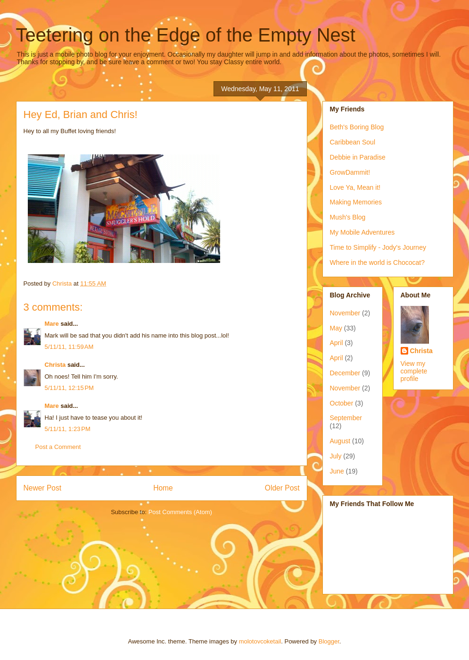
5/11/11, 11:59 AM (69, 346)
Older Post (282, 488)
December (345, 373)
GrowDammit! (350, 172)
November (345, 313)
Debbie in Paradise (358, 157)
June (337, 471)
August (340, 441)
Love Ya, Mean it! (355, 187)
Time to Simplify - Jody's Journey (378, 247)
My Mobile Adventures (362, 232)
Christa (55, 364)
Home (163, 488)
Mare (52, 323)
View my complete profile (414, 371)
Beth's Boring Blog (357, 127)
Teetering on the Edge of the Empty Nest (185, 35)
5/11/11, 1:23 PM (68, 428)
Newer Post (43, 488)
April (336, 343)
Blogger (329, 641)
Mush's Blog (348, 217)
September (346, 418)
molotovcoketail (260, 641)
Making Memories (356, 202)
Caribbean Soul (353, 142)
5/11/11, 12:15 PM (69, 387)
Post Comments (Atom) (180, 512)
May (336, 328)
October (342, 403)
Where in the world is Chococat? (377, 262)
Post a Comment (58, 446)
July (336, 456)
